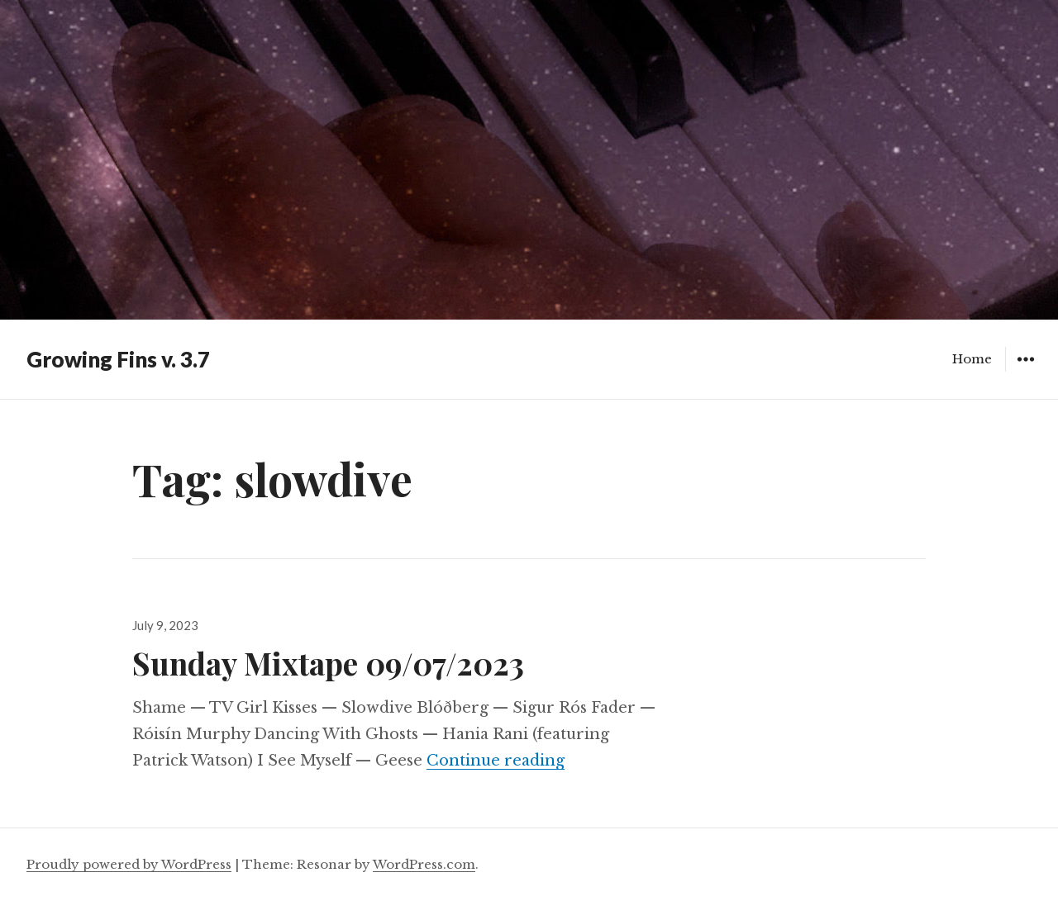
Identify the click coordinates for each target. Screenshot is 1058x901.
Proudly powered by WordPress (128, 864)
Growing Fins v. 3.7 (118, 359)
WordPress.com (424, 864)
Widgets (1025, 371)
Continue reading (496, 761)
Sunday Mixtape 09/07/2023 (328, 663)
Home (972, 359)
